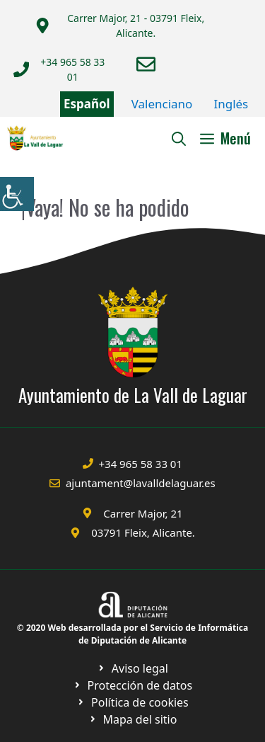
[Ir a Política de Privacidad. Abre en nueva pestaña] (132, 668)
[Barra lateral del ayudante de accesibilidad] (17, 194)
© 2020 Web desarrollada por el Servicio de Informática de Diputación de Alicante (132, 634)
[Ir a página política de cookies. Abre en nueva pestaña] (132, 685)
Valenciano (162, 104)
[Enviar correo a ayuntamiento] (146, 64)
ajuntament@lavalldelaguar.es (141, 483)
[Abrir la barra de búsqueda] (179, 138)
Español (87, 104)
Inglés (230, 104)
